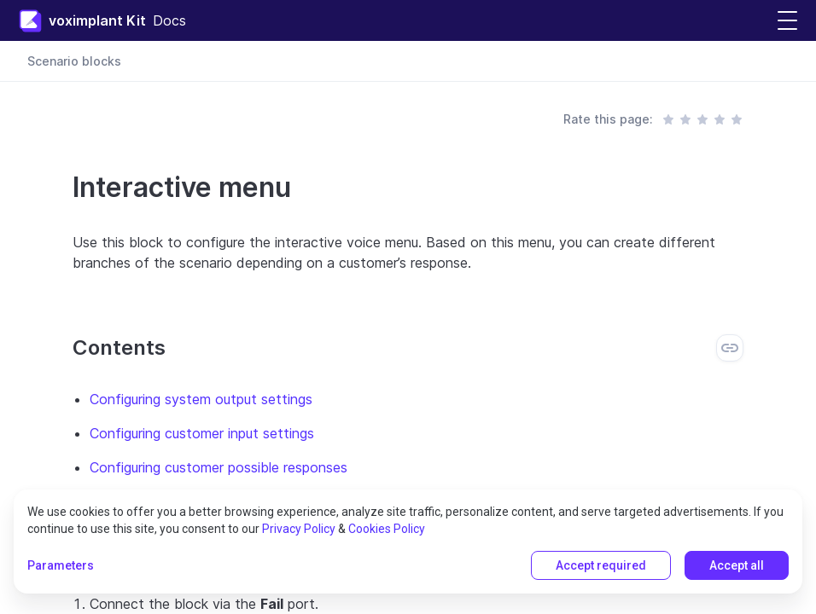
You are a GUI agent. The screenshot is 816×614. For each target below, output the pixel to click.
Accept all (736, 565)
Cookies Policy (386, 529)
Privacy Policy (298, 529)
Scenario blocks (74, 61)
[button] (787, 21)
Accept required (601, 565)
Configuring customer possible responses (218, 467)
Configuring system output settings (201, 399)
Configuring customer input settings (202, 433)
